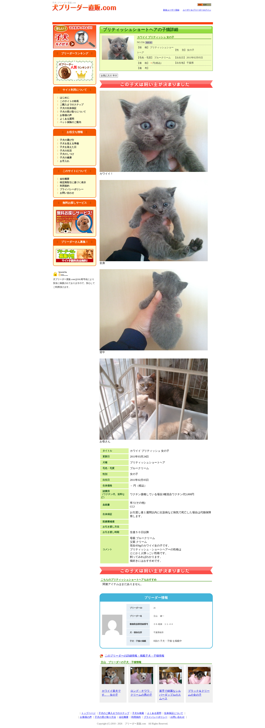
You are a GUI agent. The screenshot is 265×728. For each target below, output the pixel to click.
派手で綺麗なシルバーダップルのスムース (170, 683)
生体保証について (173, 713)
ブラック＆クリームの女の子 (199, 681)
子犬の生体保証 (68, 108)
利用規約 (64, 186)
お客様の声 (66, 115)
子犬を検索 (138, 713)
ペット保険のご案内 (70, 122)
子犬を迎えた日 (68, 147)
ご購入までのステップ (71, 104)
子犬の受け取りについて (73, 111)
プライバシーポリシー (71, 189)
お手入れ (64, 161)
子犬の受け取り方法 (105, 717)
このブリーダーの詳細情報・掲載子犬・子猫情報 (134, 655)
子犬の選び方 (67, 140)
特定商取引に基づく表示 (73, 182)
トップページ (88, 713)
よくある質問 (67, 119)
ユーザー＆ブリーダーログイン (197, 10)
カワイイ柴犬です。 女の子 (113, 681)
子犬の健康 (66, 157)
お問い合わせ (67, 193)
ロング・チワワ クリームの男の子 (141, 681)
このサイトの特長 (69, 101)
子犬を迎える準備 (69, 143)
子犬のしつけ (67, 154)
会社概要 (64, 179)
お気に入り (109, 75)
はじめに (64, 97)
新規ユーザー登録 (171, 10)
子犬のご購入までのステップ (114, 713)
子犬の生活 (66, 150)
